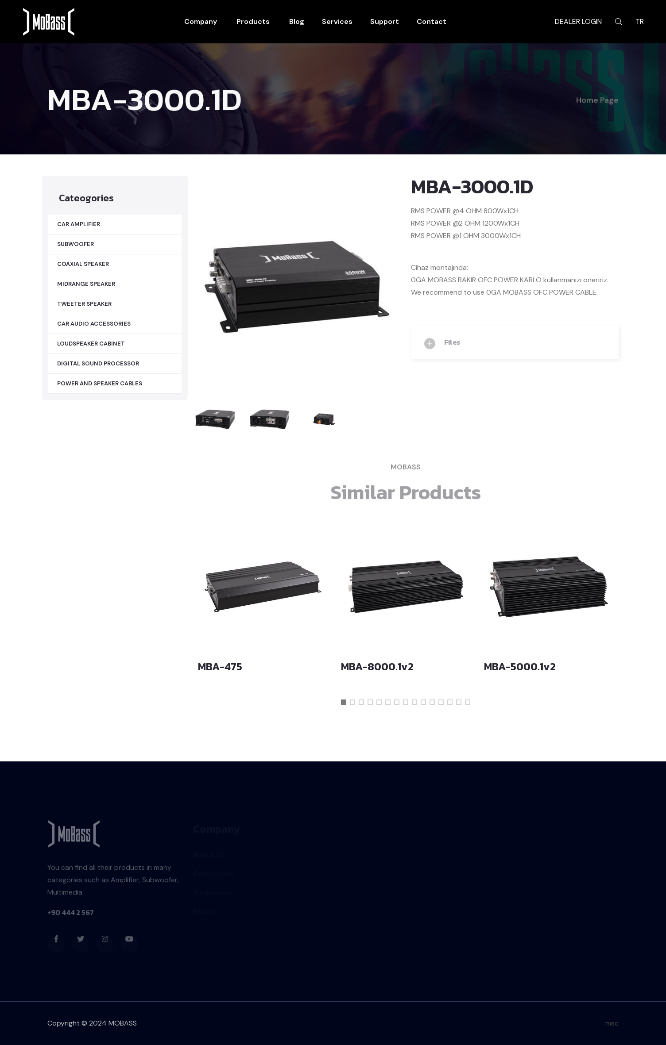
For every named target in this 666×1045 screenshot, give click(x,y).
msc (612, 1023)
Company (200, 21)
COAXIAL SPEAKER (83, 264)
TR (639, 21)
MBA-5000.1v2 (520, 666)
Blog (296, 21)
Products (253, 21)
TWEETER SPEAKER (84, 303)
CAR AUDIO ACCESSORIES (94, 323)
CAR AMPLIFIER (78, 224)
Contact (431, 21)
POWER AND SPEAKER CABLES (99, 383)
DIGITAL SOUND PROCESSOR (98, 363)
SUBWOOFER (75, 244)
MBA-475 (220, 666)
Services (337, 21)
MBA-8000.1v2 (377, 666)
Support (384, 21)
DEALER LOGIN (578, 21)
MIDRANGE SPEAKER (86, 284)
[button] (343, 702)
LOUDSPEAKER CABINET (91, 343)
